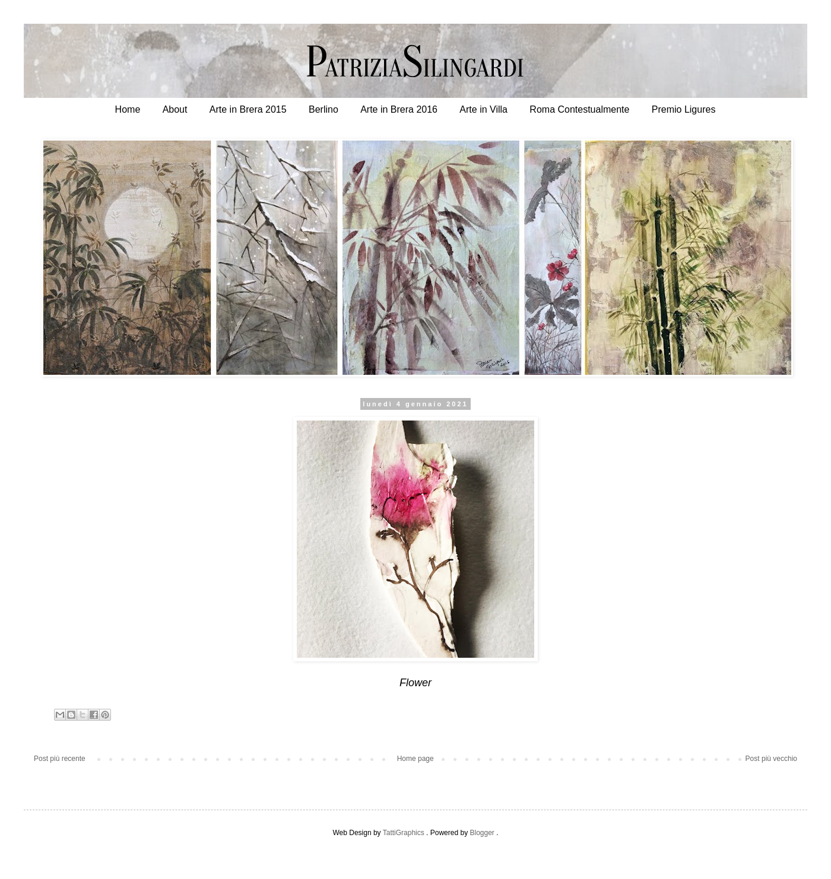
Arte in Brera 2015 (248, 109)
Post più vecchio (771, 758)
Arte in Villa (483, 109)
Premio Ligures (684, 109)
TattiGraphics (403, 833)
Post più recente (59, 758)
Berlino (323, 109)
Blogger (482, 833)
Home (128, 109)
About (175, 109)
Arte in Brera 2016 (398, 109)
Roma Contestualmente (579, 109)
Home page (415, 758)
